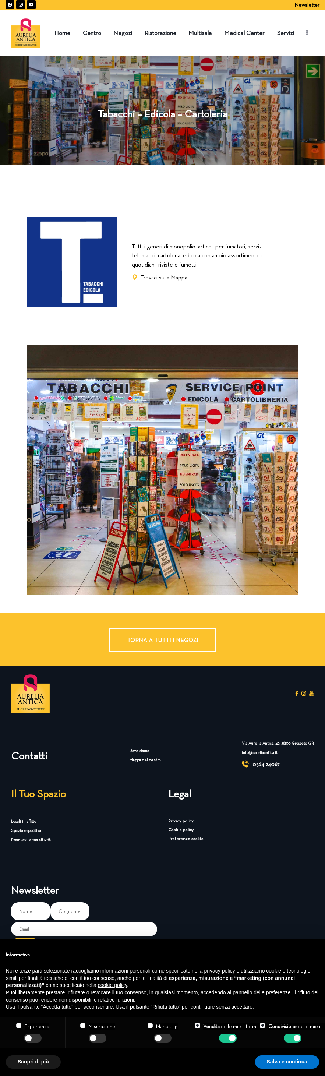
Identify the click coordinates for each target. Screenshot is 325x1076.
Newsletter (306, 4)
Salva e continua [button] (287, 1062)
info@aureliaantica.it (260, 752)
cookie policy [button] (112, 985)
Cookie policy (181, 829)
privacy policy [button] (219, 971)
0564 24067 (266, 764)
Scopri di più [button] (33, 1062)
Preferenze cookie (186, 838)
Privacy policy (181, 820)
